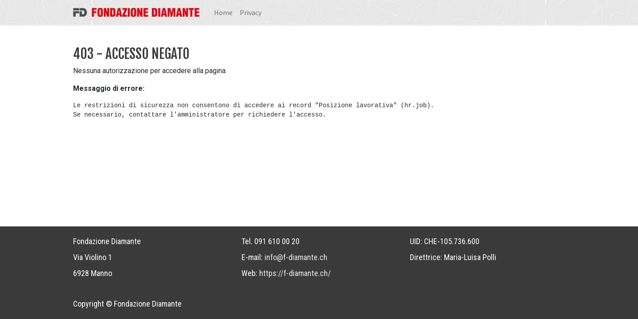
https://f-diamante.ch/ (295, 273)
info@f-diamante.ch (296, 257)
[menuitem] (223, 12)
